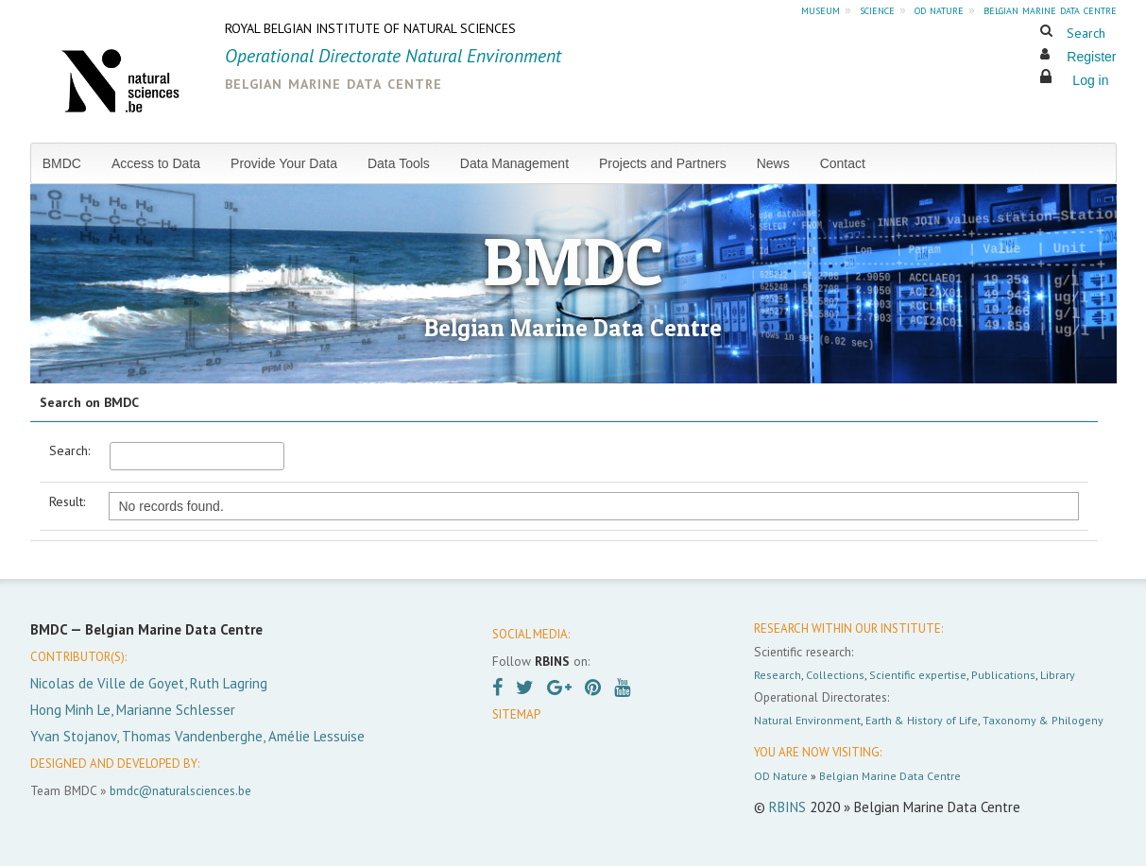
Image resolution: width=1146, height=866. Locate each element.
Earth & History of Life (921, 720)
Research (777, 675)
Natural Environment (807, 720)
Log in (1090, 80)
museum (820, 9)
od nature (939, 9)
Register (1091, 56)
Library (1057, 675)
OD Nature (781, 776)
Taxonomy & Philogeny (1043, 720)
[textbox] (197, 456)
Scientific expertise (917, 675)
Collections (835, 675)
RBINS (787, 807)
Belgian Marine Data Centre (890, 776)
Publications (1003, 675)
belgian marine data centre (1050, 9)
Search (1086, 33)
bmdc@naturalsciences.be (180, 790)
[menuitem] (69, 163)
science (877, 9)
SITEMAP (516, 714)
